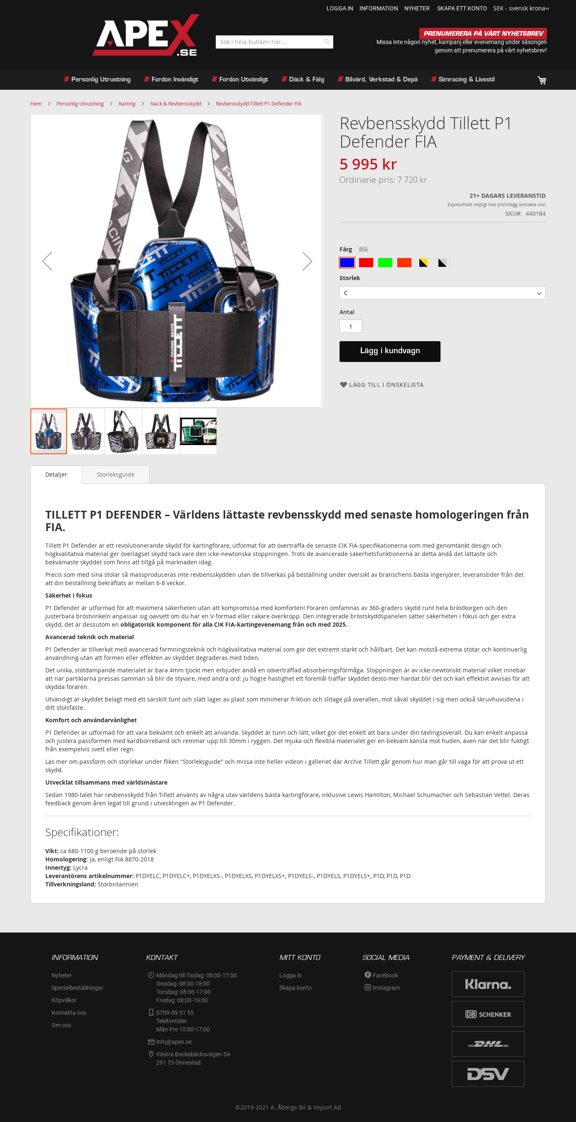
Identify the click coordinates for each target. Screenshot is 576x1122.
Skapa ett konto (462, 8)
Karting (127, 103)
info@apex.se (174, 1041)
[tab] (56, 474)
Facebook (385, 975)
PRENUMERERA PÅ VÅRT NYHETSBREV (483, 33)
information (378, 8)
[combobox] (274, 42)
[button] (521, 8)
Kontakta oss (69, 1012)
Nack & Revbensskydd (175, 103)
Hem (36, 103)
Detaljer (56, 474)
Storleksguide (116, 474)
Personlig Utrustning (80, 103)
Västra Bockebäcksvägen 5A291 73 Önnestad (193, 1058)
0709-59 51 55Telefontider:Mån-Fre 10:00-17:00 (183, 1021)
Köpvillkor (64, 1000)
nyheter (417, 8)
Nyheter (62, 975)
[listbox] (443, 264)
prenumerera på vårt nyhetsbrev (504, 50)
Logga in (340, 8)
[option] (347, 263)
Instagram (386, 987)
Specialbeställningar (77, 987)
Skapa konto (295, 987)
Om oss (61, 1025)
